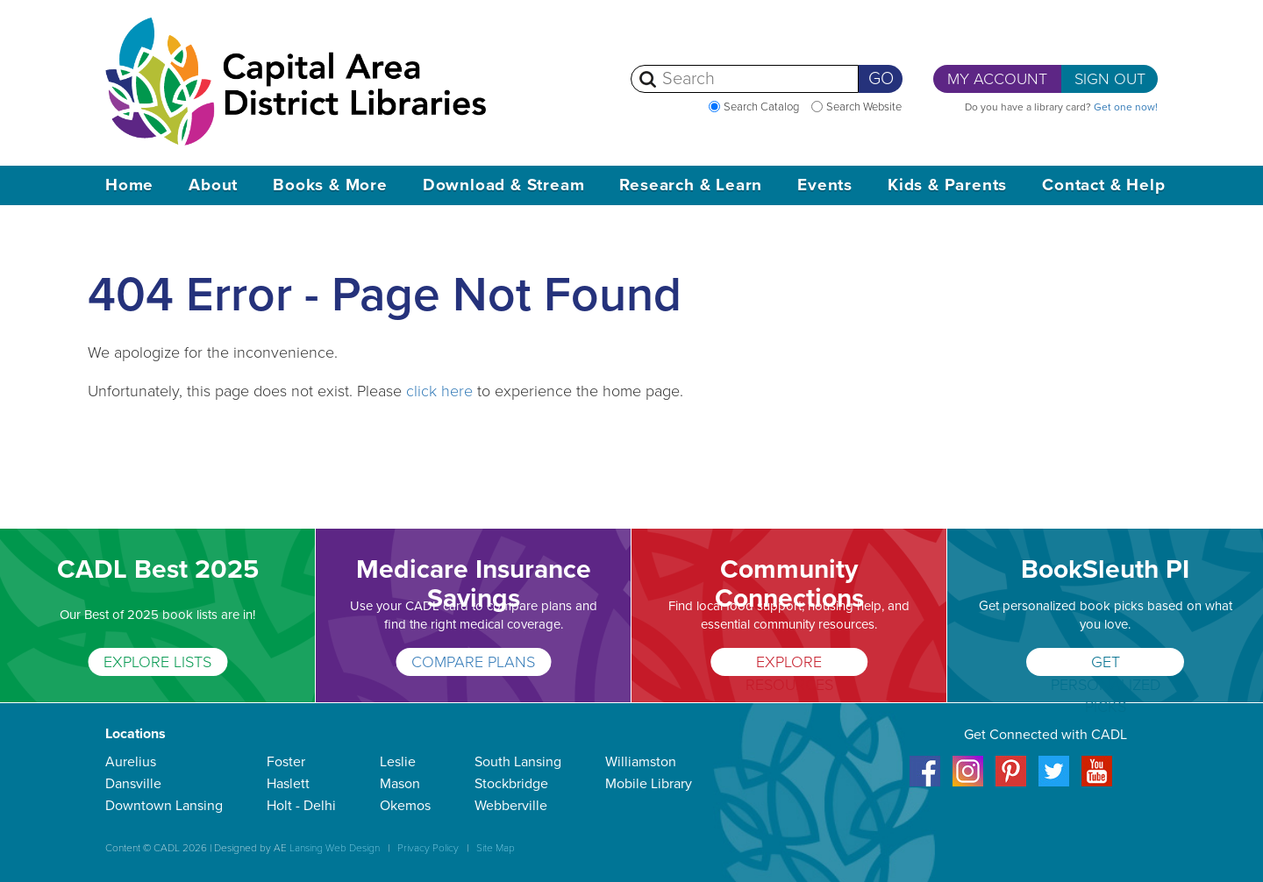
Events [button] (825, 185)
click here (439, 391)
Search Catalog (761, 107)
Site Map (495, 848)
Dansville (133, 784)
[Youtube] (1096, 782)
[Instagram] (968, 782)
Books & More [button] (330, 185)
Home (129, 185)
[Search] (745, 79)
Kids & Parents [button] (947, 185)
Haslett (288, 784)
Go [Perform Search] (881, 78)
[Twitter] (1053, 782)
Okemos (405, 805)
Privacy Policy (428, 848)
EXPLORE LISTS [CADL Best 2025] (157, 662)
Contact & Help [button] (1103, 185)
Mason (400, 784)
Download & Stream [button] (504, 185)
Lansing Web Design (334, 848)
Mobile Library (648, 784)
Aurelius (130, 762)
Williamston (640, 762)
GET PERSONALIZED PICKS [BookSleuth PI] (1105, 664)
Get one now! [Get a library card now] (1126, 107)
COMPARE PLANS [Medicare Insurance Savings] (473, 662)
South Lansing (518, 762)
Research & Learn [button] (690, 185)
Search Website (864, 107)
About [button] (213, 185)
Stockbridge (511, 784)
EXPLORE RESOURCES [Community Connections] (789, 664)
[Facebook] (925, 782)
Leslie (398, 762)
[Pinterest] (1010, 782)
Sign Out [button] (1109, 79)
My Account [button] (997, 79)
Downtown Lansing (164, 805)
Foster (286, 762)
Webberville (511, 805)
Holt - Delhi (301, 805)
